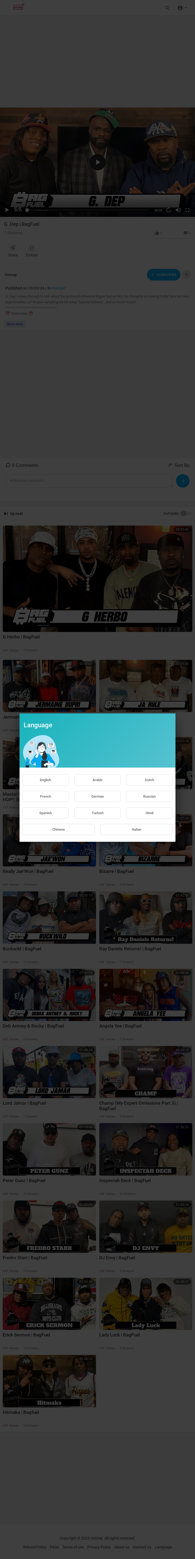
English (45, 780)
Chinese (58, 829)
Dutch (149, 780)
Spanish (45, 813)
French (45, 796)
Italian (136, 829)
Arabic (97, 780)
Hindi (150, 813)
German (97, 796)
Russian (149, 796)
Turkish (98, 813)
